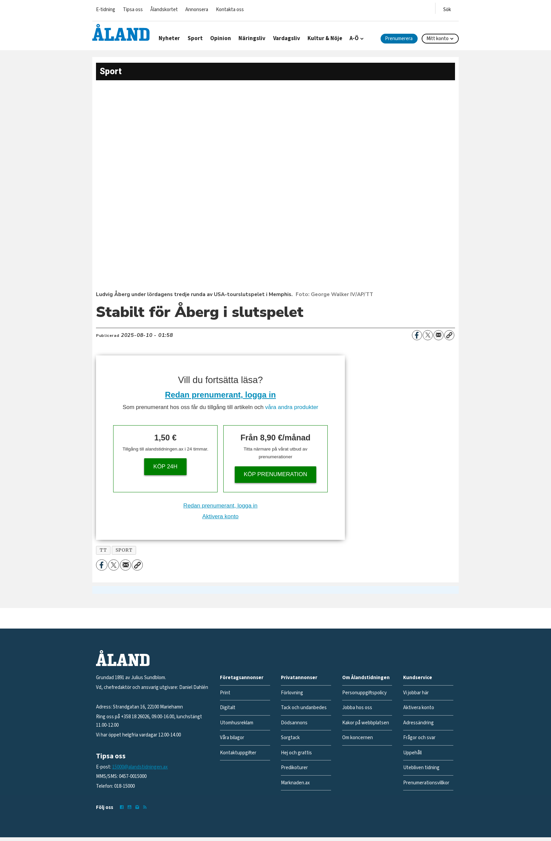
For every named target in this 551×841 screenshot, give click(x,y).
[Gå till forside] (121, 32)
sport (124, 550)
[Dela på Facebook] (417, 335)
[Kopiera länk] (449, 335)
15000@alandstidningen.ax (140, 767)
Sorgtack (290, 737)
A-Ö (354, 38)
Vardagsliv (286, 38)
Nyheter (169, 38)
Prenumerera (399, 38)
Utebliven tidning (421, 767)
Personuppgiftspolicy (364, 692)
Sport (195, 38)
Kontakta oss (230, 9)
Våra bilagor (232, 737)
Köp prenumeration (275, 474)
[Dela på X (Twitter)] (428, 335)
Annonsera (196, 9)
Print (225, 692)
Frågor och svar (419, 737)
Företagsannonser (241, 677)
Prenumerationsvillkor (426, 782)
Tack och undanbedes (304, 707)
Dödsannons (294, 722)
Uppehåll (412, 752)
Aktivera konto (220, 516)
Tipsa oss (133, 9)
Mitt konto (437, 38)
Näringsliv (251, 38)
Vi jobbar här (416, 692)
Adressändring (418, 722)
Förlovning (292, 692)
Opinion (220, 38)
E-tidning (105, 9)
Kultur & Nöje (324, 38)
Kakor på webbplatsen (365, 722)
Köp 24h (165, 466)
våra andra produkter (291, 407)
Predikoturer (294, 767)
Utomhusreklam (236, 722)
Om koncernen (357, 737)
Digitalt (227, 707)
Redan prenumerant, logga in (220, 394)
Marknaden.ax (295, 782)
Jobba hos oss (357, 707)
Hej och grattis (296, 752)
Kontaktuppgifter (238, 752)
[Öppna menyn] (447, 8)
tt (103, 550)
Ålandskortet (164, 9)
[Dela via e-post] (438, 335)
